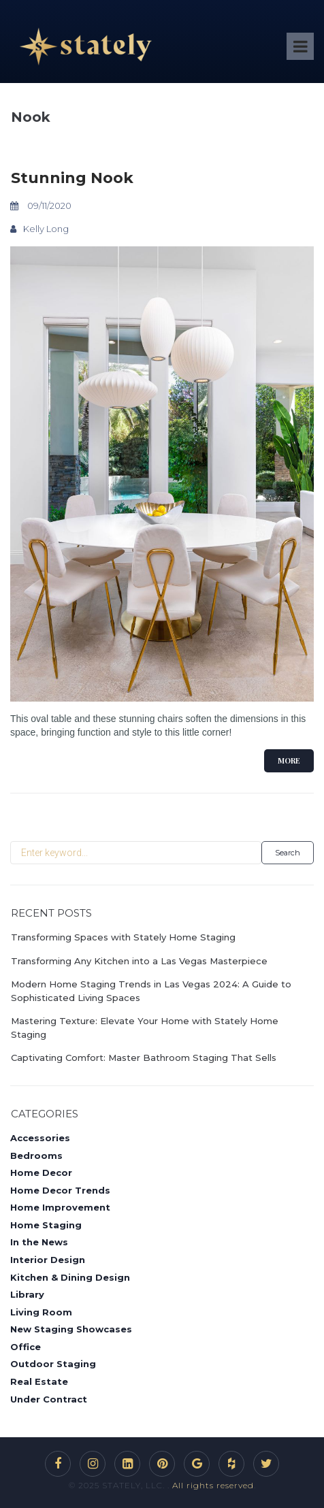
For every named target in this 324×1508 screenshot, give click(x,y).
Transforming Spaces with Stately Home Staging (123, 937)
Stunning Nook (72, 178)
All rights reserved (213, 1485)
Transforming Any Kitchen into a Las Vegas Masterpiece (139, 960)
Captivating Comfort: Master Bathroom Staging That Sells (143, 1057)
